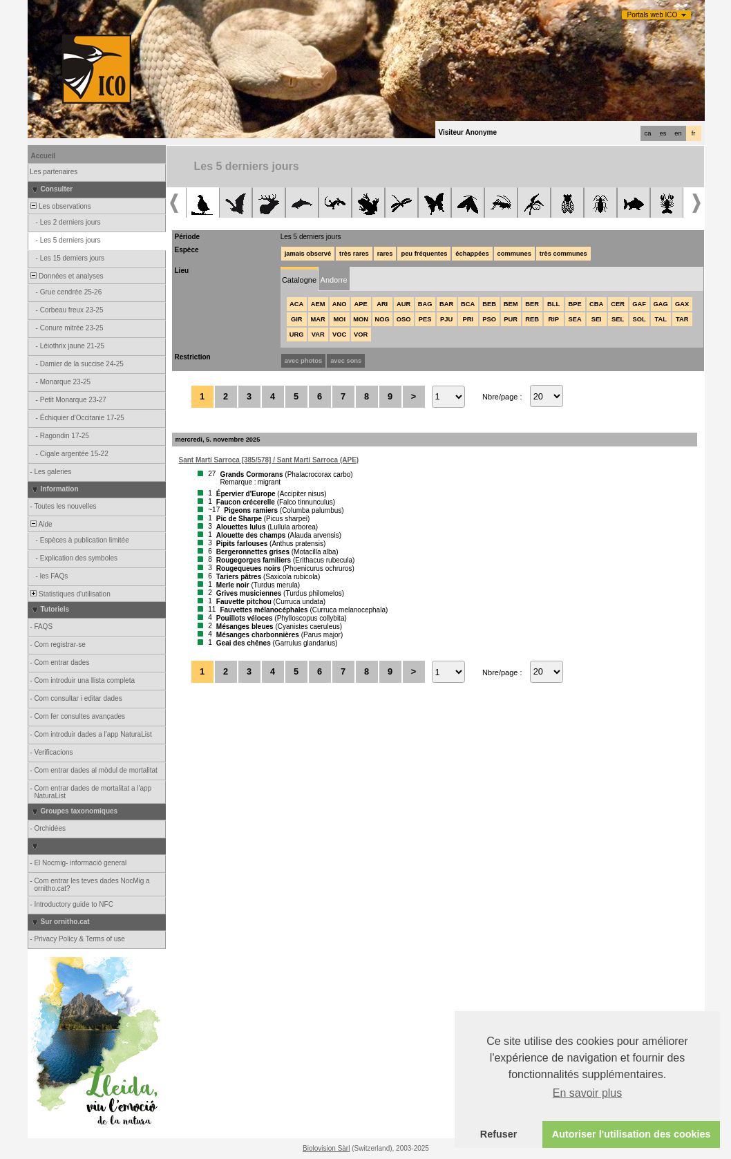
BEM (511, 304)
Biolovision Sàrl (326, 1148)
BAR (446, 304)
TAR (682, 319)
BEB (489, 304)
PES (425, 319)
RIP (553, 319)
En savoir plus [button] (588, 1093)
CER (618, 304)
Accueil (43, 156)
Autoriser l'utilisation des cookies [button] (631, 1134)
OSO (404, 319)
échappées (471, 253)
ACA (296, 304)
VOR (361, 334)
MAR (318, 319)
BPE (575, 304)
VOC (339, 334)
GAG (661, 304)
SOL (639, 319)
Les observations (60, 206)
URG (296, 334)
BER (532, 304)
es (663, 133)
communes (514, 253)
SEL (617, 319)
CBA (596, 304)
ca (648, 133)
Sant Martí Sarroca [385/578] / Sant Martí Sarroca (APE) (269, 460)
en (677, 133)
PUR (511, 319)
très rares (354, 253)
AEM (318, 304)
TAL (660, 319)
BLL (553, 304)
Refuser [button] (499, 1134)
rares (385, 253)
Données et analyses (66, 276)
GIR (297, 319)
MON (360, 319)
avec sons (345, 360)
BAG (425, 304)
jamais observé (308, 253)
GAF (639, 304)
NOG (382, 319)
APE (361, 304)
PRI (467, 319)
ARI (382, 304)
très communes (563, 253)
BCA (468, 304)
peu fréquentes (424, 253)
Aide (41, 524)
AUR (403, 304)
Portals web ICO (652, 15)
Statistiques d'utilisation (70, 594)
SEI (596, 319)
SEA (575, 319)
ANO (339, 304)
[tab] (300, 279)
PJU (446, 319)
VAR (318, 334)
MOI (339, 319)
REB (532, 319)
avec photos (303, 360)
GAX (682, 304)
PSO (489, 319)
